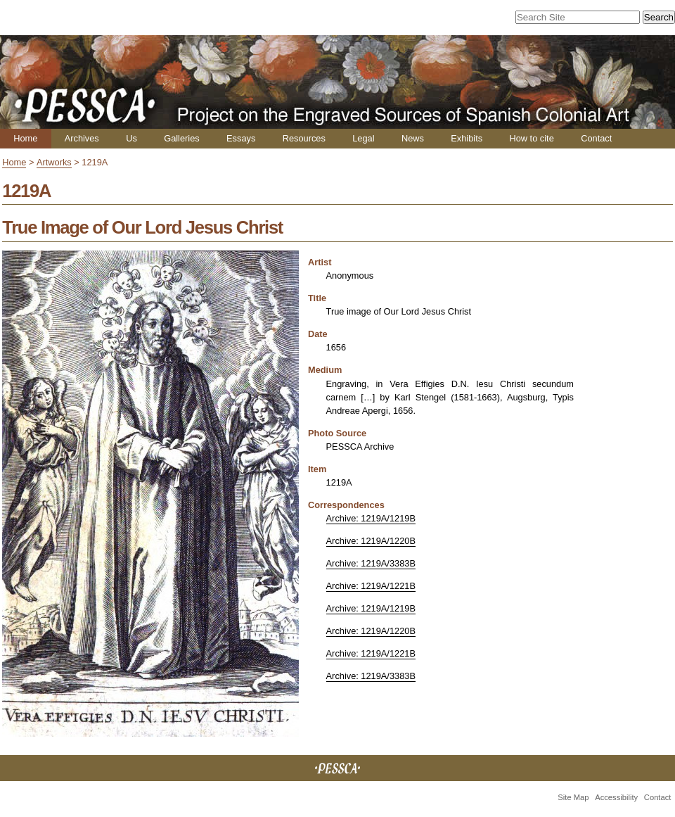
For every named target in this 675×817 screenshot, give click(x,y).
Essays (240, 138)
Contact (596, 138)
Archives (82, 138)
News (412, 138)
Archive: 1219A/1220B (371, 541)
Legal (363, 138)
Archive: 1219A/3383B (371, 563)
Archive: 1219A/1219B (371, 518)
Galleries (182, 138)
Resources (304, 138)
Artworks (54, 162)
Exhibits (466, 138)
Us (131, 138)
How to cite (531, 138)
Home (25, 138)
